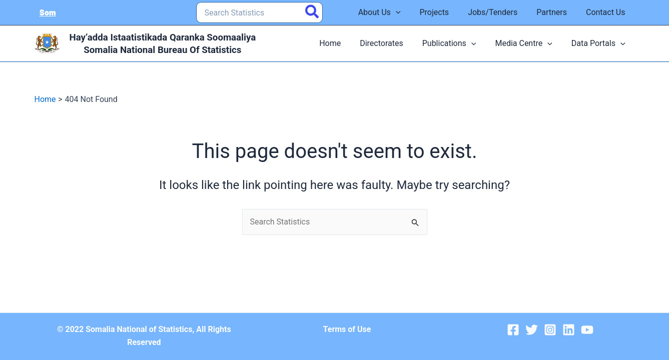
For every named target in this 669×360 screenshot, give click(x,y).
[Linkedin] (568, 330)
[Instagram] (550, 330)
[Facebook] (513, 330)
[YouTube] (587, 330)
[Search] (312, 12)
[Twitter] (531, 330)
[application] (409, 12)
